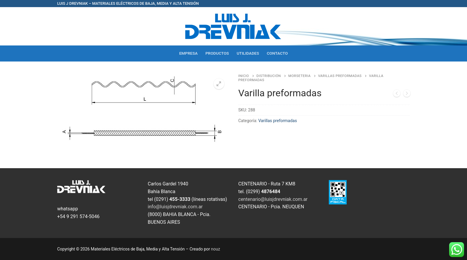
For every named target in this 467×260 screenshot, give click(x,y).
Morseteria (299, 76)
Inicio (243, 76)
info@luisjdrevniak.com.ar (175, 206)
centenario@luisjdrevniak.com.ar (273, 199)
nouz (215, 249)
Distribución (268, 76)
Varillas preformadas (340, 76)
